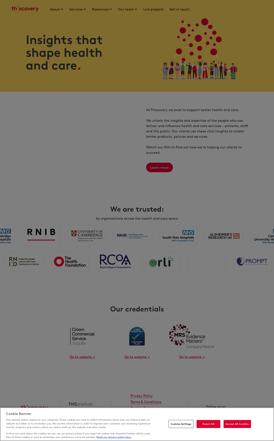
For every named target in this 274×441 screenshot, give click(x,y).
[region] (137, 424)
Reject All (208, 423)
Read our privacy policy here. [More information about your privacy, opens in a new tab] (114, 437)
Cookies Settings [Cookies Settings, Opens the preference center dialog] (181, 423)
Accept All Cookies (237, 423)
